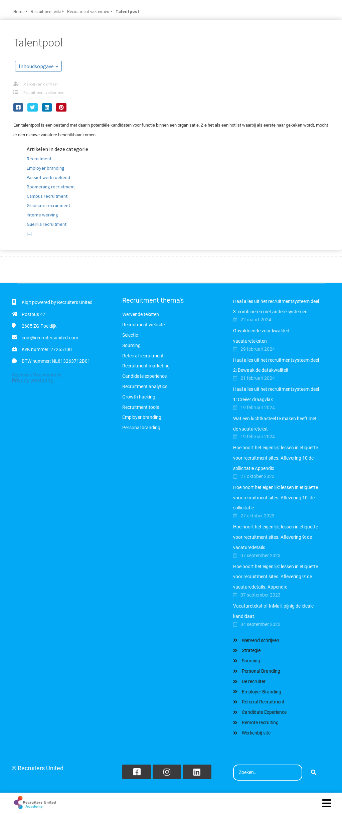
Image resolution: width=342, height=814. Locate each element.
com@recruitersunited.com (50, 337)
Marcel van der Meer (40, 84)
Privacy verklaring (32, 380)
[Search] (313, 773)
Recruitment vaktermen (43, 92)
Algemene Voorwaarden (36, 374)
